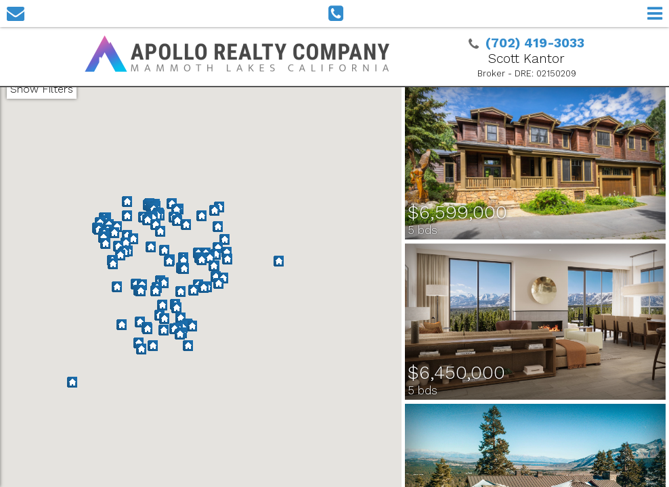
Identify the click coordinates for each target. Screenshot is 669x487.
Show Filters (41, 89)
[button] (162, 306)
